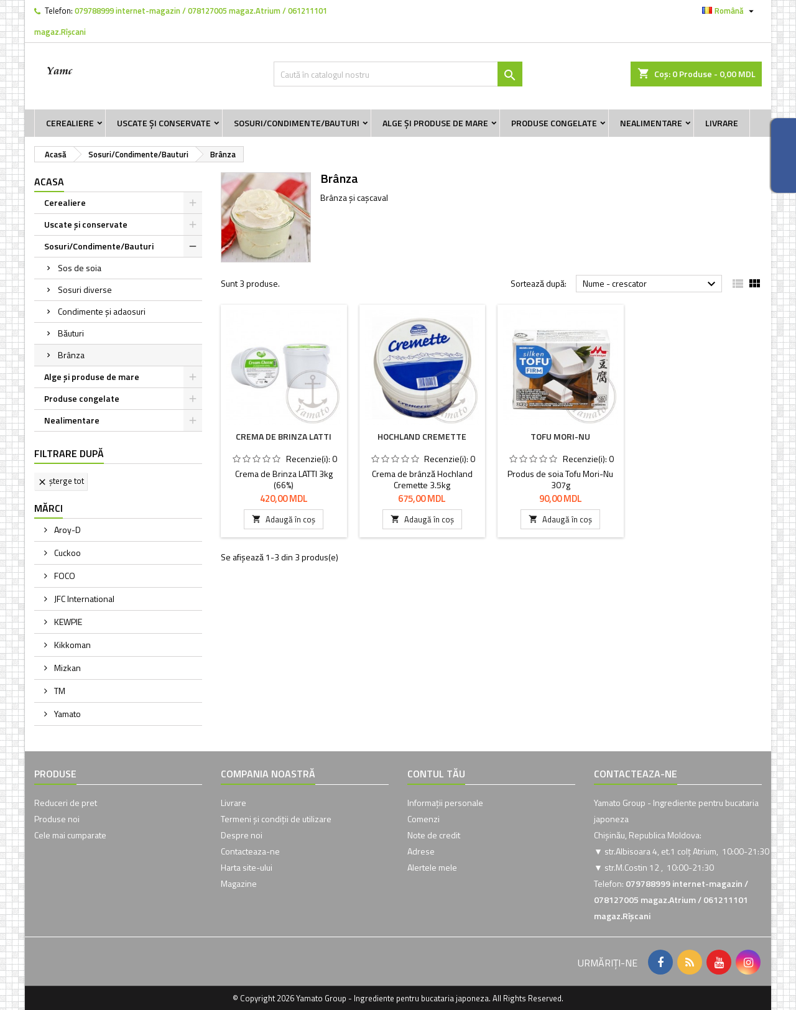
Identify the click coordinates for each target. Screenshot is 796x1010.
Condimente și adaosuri (102, 311)
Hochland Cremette (421, 436)
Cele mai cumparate (70, 834)
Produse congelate (554, 122)
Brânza (71, 354)
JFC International (83, 598)
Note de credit (433, 834)
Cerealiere (70, 122)
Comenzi (423, 818)
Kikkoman (71, 644)
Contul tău (436, 773)
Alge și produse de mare (435, 122)
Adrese (421, 851)
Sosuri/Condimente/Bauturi (296, 122)
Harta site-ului (246, 867)
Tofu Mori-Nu (560, 436)
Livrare (721, 122)
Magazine (239, 883)
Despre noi (241, 834)
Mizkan (66, 667)
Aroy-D (66, 529)
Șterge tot (60, 481)
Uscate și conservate (164, 122)
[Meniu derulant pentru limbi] (729, 10)
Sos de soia (79, 267)
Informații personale (445, 802)
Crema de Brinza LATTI (283, 436)
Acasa (49, 181)
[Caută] (398, 74)
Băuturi (71, 333)
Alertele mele (432, 867)
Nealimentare (651, 122)
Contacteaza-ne (250, 851)
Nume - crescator (651, 284)
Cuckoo (66, 552)
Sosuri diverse (85, 289)
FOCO (63, 575)
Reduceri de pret (65, 802)
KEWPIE (67, 621)
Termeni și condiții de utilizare (276, 818)
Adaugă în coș (283, 519)
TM (58, 690)
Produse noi (57, 818)
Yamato (66, 713)
